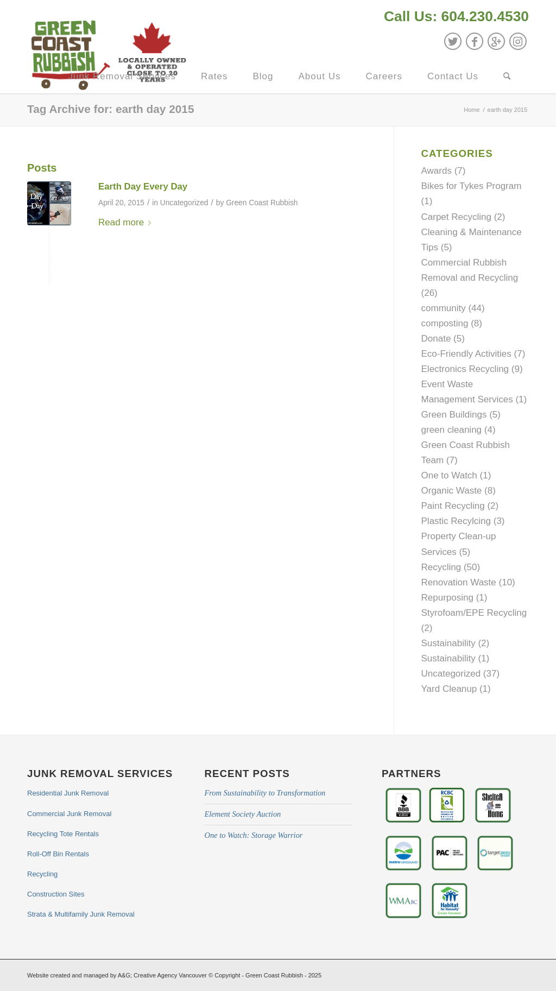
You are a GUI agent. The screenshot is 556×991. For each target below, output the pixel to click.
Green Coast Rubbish (262, 203)
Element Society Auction (242, 814)
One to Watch (449, 475)
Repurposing (447, 597)
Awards (436, 171)
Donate (436, 338)
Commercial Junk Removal (69, 814)
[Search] (507, 76)
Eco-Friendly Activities (466, 354)
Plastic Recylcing (456, 521)
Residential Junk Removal (68, 793)
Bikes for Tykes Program (471, 186)
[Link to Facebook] (474, 41)
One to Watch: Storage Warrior (253, 835)
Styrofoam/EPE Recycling (474, 613)
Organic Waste (451, 490)
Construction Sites (56, 894)
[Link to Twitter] (453, 41)
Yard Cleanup (449, 689)
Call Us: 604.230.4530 (456, 16)
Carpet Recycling (456, 217)
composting (445, 323)
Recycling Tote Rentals (63, 834)
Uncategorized (184, 203)
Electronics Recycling (465, 369)
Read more (126, 222)
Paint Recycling (453, 506)
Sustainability (448, 643)
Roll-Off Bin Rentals (58, 854)
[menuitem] (453, 18)
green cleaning (451, 430)
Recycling (441, 567)
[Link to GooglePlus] (496, 41)
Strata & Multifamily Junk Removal (81, 914)
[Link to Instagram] (518, 41)
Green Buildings (454, 414)
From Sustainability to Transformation (264, 792)
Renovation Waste (458, 582)
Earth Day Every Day (142, 186)
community (443, 308)
